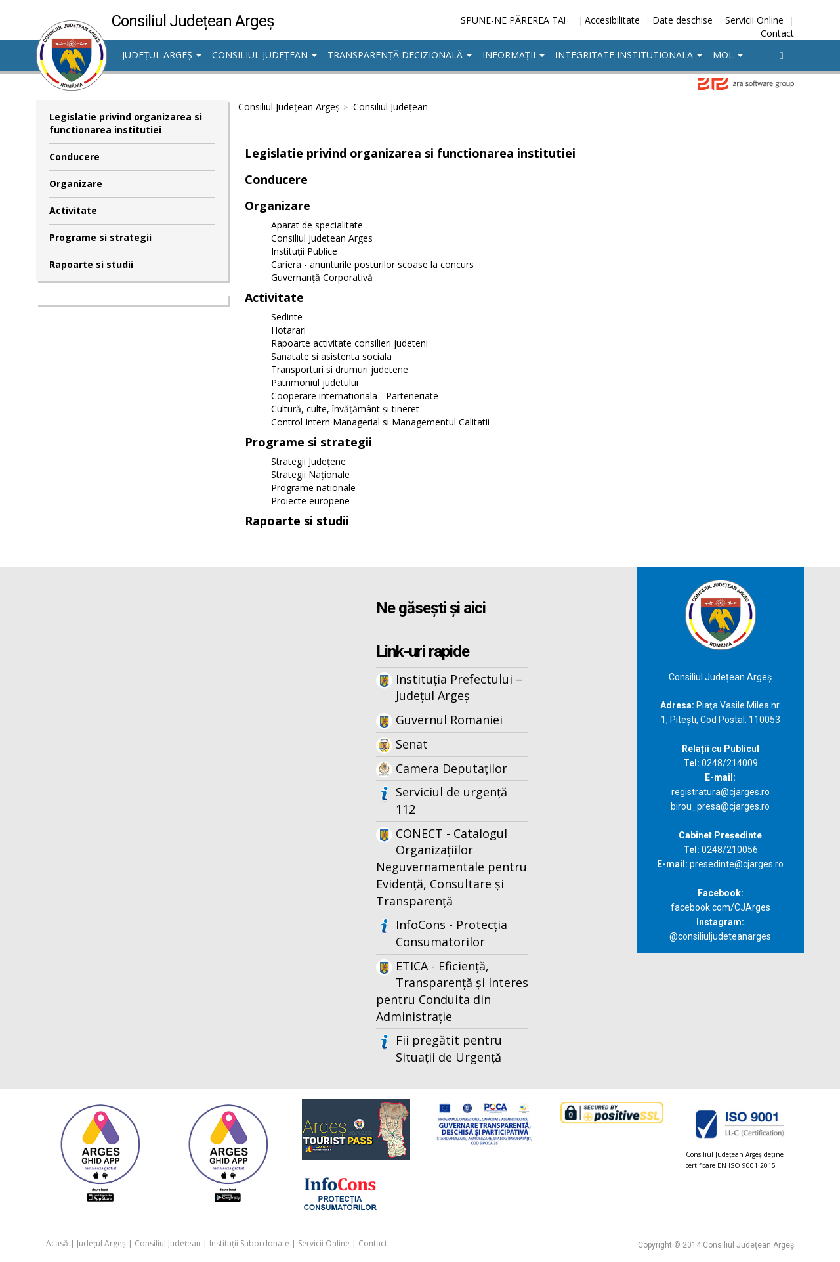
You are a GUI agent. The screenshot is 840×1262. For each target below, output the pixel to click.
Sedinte (287, 317)
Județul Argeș (161, 55)
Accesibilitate (612, 20)
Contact (777, 33)
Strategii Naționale (310, 474)
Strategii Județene (308, 461)
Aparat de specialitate (317, 225)
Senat (412, 744)
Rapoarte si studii (91, 264)
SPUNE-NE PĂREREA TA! (513, 20)
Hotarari (288, 330)
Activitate (73, 210)
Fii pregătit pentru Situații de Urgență (449, 1048)
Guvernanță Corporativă (322, 277)
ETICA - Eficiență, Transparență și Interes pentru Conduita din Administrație (452, 991)
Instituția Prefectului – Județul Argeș (459, 687)
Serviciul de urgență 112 (451, 800)
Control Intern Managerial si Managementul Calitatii (380, 422)
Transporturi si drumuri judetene (339, 369)
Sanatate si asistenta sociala (331, 356)
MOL (728, 55)
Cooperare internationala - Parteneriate (354, 395)
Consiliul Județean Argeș (289, 106)
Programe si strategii (100, 237)
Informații (513, 55)
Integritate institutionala (628, 55)
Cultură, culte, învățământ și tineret (345, 409)
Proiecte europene (310, 500)
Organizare (75, 183)
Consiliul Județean (264, 55)
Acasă (57, 1243)
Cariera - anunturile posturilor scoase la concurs (372, 264)
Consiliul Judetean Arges (322, 238)
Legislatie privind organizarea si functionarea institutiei (125, 123)
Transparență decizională (399, 55)
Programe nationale (313, 487)
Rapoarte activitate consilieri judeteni (349, 343)
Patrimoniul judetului (314, 382)
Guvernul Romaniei (449, 720)
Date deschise (682, 20)
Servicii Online (754, 20)
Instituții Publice (304, 251)
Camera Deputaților (451, 768)
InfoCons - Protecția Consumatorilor (451, 933)
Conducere (74, 156)
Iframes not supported (164, 783)
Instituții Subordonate (249, 1243)
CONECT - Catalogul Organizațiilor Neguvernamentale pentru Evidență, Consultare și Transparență (451, 867)
